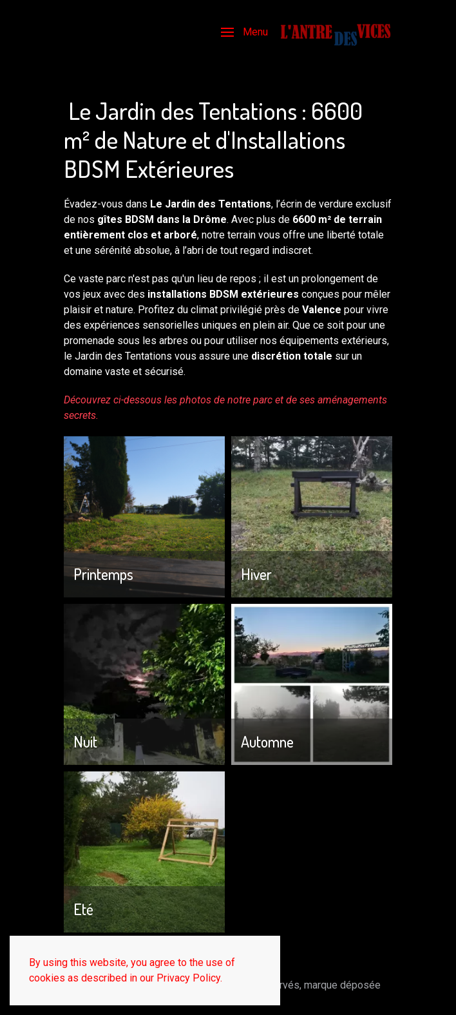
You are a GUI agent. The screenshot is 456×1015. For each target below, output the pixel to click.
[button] (244, 32)
